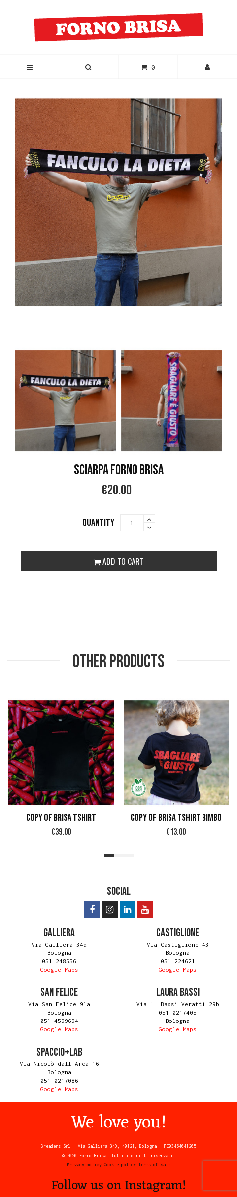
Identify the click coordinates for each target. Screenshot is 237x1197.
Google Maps (59, 969)
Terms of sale (154, 1164)
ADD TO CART (118, 561)
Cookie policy (120, 1164)
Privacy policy (84, 1164)
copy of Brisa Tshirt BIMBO (176, 818)
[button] (88, 67)
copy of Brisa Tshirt (61, 818)
